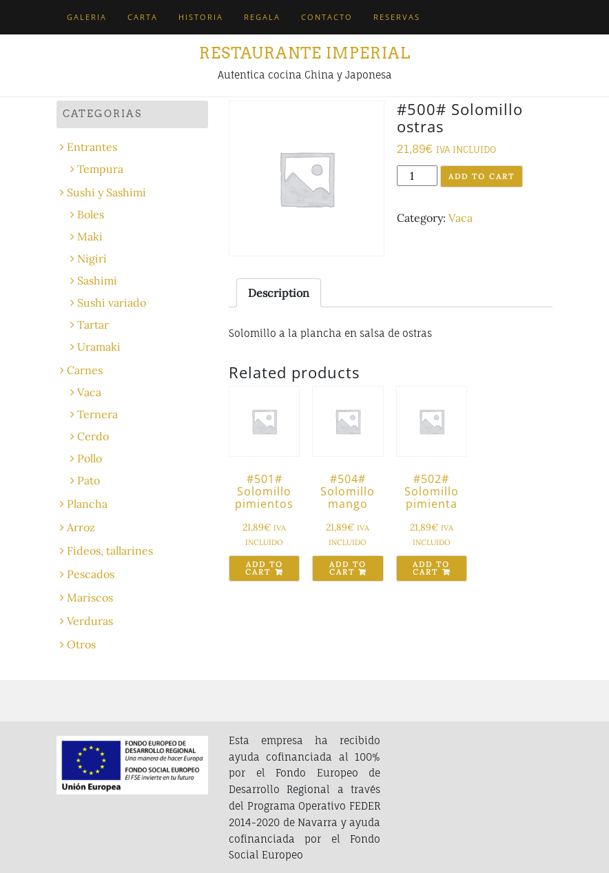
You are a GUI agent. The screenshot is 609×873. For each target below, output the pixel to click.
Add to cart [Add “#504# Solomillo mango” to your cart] (348, 568)
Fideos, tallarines (110, 550)
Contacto (327, 17)
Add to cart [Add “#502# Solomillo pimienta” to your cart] (431, 568)
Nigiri (92, 258)
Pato (88, 480)
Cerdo (93, 436)
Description (278, 293)
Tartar (93, 324)
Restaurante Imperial (305, 53)
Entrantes (92, 147)
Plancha (87, 504)
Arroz (81, 527)
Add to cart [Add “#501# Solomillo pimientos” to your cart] (263, 568)
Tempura (100, 169)
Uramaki (99, 346)
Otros (81, 644)
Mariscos (90, 597)
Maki (90, 236)
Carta (142, 17)
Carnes (85, 370)
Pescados (90, 574)
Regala (262, 17)
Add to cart (481, 176)
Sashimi (97, 280)
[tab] (278, 292)
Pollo (89, 458)
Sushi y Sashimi (106, 192)
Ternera (97, 414)
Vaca (460, 218)
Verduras (90, 621)
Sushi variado (111, 302)
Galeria (87, 17)
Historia (200, 17)
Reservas (396, 17)
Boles (90, 214)
